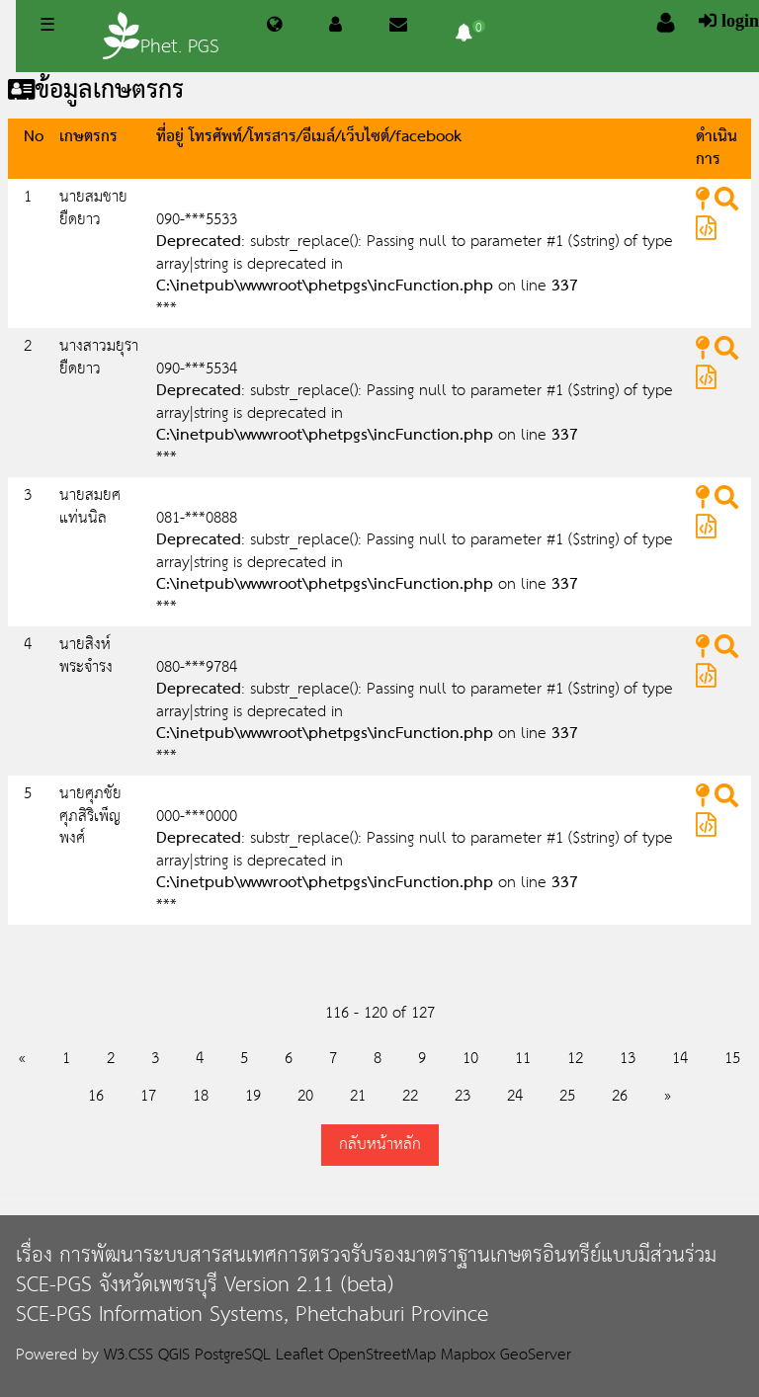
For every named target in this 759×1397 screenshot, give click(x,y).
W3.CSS (128, 1355)
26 (620, 1096)
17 (148, 1096)
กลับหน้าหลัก (380, 1144)
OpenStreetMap (382, 1355)
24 (515, 1096)
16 (96, 1096)
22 (410, 1096)
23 (462, 1096)
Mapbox (468, 1355)
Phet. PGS (161, 38)
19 (253, 1096)
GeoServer (535, 1355)
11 (523, 1058)
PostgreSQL (233, 1355)
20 (305, 1096)
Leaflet (299, 1355)
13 (627, 1058)
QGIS (174, 1355)
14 (680, 1058)
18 (201, 1096)
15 (732, 1058)
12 (575, 1058)
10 (470, 1058)
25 (567, 1096)
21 (358, 1096)
